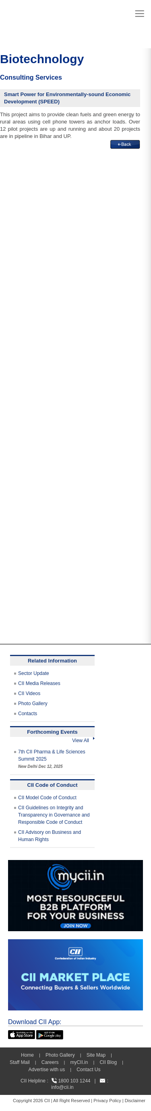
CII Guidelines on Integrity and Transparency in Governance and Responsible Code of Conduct (54, 815)
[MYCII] (75, 863)
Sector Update (33, 673)
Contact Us (88, 1069)
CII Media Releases (39, 683)
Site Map (96, 1055)
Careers (50, 1062)
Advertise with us (46, 1069)
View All (83, 740)
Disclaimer (135, 1100)
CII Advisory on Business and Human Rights (49, 835)
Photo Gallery (33, 703)
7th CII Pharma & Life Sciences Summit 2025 (51, 759)
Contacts (27, 713)
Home (27, 1055)
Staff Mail (20, 1062)
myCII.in (79, 1062)
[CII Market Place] (75, 943)
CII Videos (29, 693)
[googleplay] (49, 1034)
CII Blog (108, 1062)
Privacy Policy (107, 1100)
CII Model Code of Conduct (47, 797)
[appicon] (21, 1034)
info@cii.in (62, 1087)
